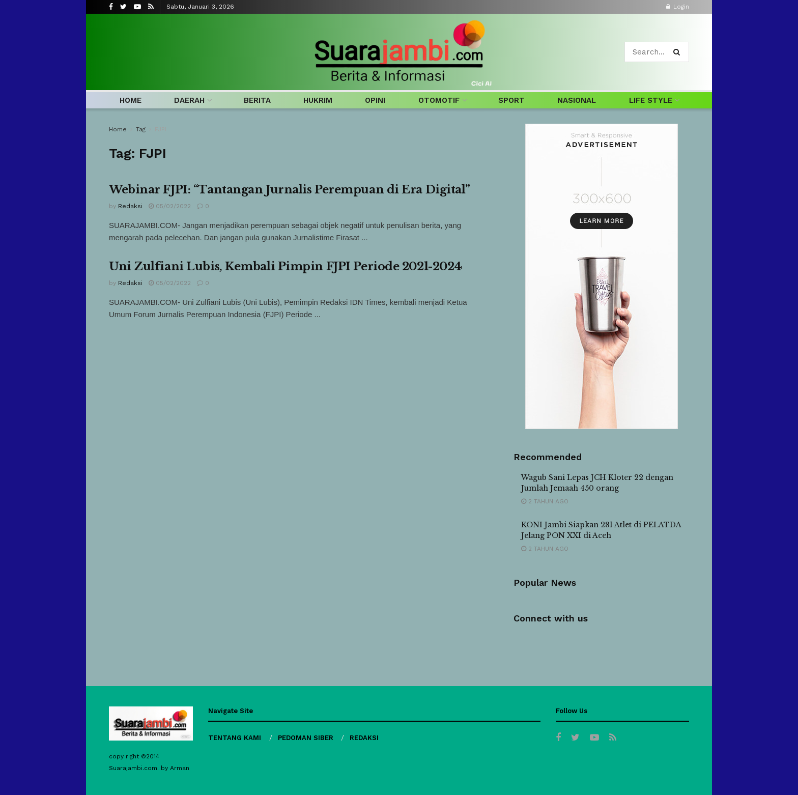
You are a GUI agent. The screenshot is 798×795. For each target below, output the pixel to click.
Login (677, 6)
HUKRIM (317, 100)
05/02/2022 (170, 206)
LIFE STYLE (650, 100)
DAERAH (189, 100)
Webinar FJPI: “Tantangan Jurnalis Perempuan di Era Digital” (289, 189)
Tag (141, 129)
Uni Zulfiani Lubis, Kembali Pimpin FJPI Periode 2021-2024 (285, 266)
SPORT (511, 100)
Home (118, 129)
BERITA (257, 100)
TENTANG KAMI (234, 738)
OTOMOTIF (439, 100)
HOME (130, 100)
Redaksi (130, 206)
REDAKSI (364, 738)
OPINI (375, 100)
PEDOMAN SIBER (305, 738)
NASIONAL (576, 100)
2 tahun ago (544, 501)
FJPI (160, 129)
